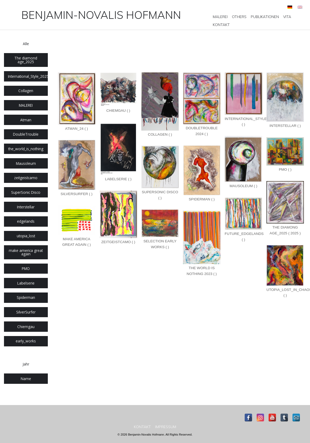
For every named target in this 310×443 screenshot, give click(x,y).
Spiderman (26, 297)
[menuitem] (220, 17)
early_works (26, 340)
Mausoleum (26, 163)
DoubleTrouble (26, 134)
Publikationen (265, 17)
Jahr (26, 364)
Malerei (220, 17)
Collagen (25, 90)
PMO (26, 268)
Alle (26, 43)
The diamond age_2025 (25, 59)
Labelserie (26, 283)
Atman (25, 119)
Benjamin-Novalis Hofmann (101, 14)
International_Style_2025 (28, 76)
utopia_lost (26, 235)
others (239, 17)
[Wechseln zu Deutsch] (290, 7)
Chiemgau (26, 326)
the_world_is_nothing (25, 148)
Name (26, 378)
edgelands (26, 221)
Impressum (165, 427)
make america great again (26, 252)
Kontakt (221, 25)
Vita (287, 17)
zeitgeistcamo (25, 177)
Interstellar (26, 206)
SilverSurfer (26, 312)
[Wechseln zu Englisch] (300, 7)
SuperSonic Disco (25, 192)
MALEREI (26, 105)
